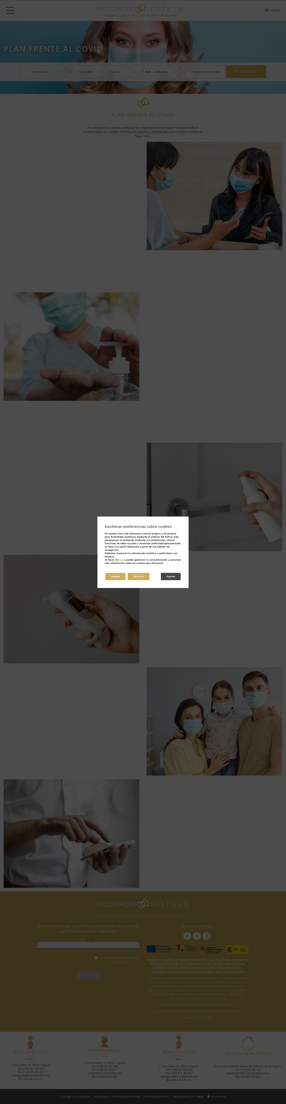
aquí (122, 560)
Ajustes (170, 576)
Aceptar (115, 576)
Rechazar (138, 576)
